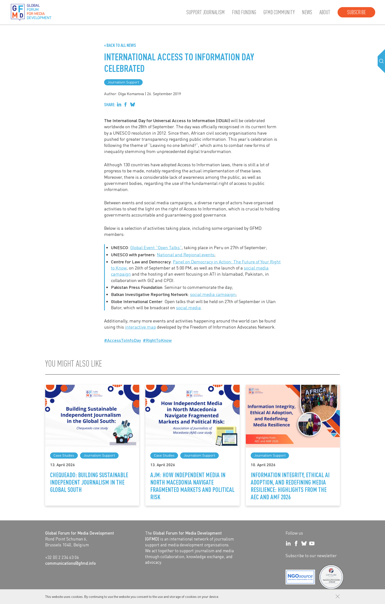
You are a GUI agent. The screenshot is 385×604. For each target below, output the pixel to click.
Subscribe (356, 12)
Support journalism (205, 12)
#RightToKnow (157, 340)
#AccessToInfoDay (122, 340)
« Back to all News (120, 45)
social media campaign (213, 294)
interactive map (140, 327)
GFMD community (279, 12)
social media (188, 307)
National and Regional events (185, 254)
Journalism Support (123, 82)
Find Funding (244, 12)
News (307, 12)
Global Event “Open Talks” (156, 247)
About (324, 12)
